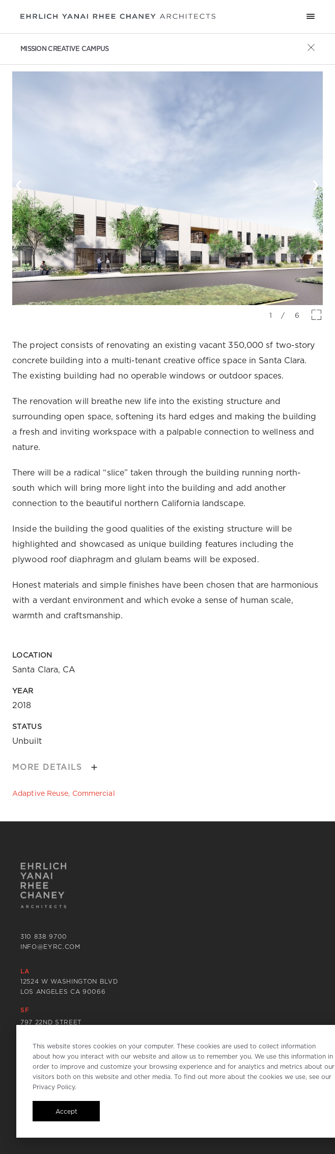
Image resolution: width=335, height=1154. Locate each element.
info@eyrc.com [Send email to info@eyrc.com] (50, 946)
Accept (66, 1111)
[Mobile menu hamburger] (310, 16)
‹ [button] (19, 183)
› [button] (316, 183)
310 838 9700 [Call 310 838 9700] (43, 936)
